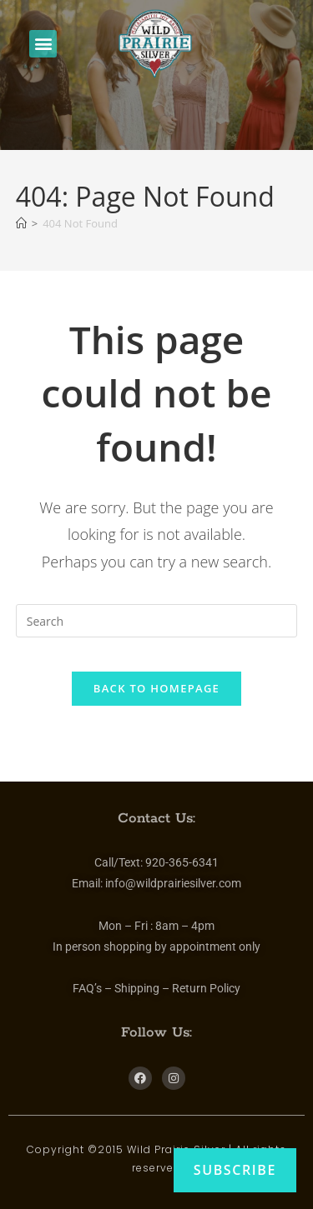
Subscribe (235, 1170)
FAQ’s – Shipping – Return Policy (156, 988)
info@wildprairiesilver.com (173, 883)
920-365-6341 (182, 862)
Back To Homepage (156, 688)
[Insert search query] (157, 620)
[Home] (21, 223)
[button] (43, 43)
